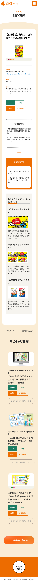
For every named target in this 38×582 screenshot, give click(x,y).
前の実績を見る (10, 331)
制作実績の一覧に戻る (18, 540)
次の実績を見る (27, 331)
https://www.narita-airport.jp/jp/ (18, 74)
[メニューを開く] (34, 3)
